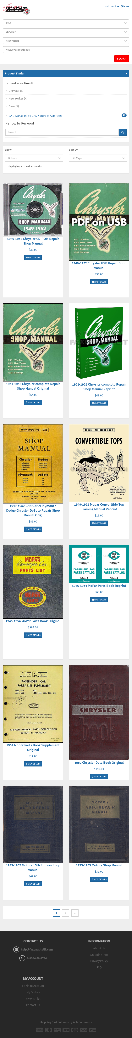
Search (121, 58)
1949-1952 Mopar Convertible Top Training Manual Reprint (99, 506)
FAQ (99, 967)
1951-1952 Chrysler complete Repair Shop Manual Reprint (99, 386)
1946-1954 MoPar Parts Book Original (33, 621)
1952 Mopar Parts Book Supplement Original (33, 747)
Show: (8, 149)
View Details (33, 402)
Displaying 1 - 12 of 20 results (25, 166)
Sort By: (73, 149)
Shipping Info (99, 955)
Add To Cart (33, 257)
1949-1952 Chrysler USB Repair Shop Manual (99, 265)
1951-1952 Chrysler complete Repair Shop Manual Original (33, 386)
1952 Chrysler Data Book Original (99, 762)
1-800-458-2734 (37, 958)
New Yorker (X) (18, 98)
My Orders (33, 992)
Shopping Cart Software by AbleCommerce (66, 1022)
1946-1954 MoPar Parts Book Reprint (99, 585)
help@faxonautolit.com (37, 949)
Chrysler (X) (16, 91)
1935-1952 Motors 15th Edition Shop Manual (33, 867)
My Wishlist (33, 998)
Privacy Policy (99, 961)
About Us (99, 948)
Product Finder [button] (15, 73)
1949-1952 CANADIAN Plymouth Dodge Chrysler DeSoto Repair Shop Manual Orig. (33, 510)
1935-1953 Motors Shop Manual (99, 865)
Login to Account (33, 986)
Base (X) (14, 106)
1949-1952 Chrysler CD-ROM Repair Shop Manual (33, 241)
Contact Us (33, 1005)
